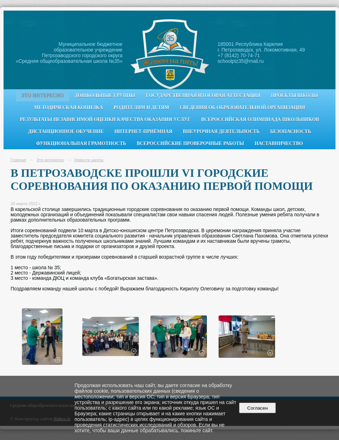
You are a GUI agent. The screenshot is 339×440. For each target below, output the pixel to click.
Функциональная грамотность (81, 143)
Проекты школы (294, 95)
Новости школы (88, 160)
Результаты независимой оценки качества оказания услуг (105, 119)
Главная (18, 160)
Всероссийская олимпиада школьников (260, 119)
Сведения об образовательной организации (242, 107)
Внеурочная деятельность (221, 131)
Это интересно (42, 95)
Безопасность (290, 131)
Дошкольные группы (105, 95)
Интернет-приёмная (143, 131)
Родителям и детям (141, 107)
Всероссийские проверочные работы (190, 143)
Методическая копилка (68, 107)
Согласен (257, 408)
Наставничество (279, 143)
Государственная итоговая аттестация (203, 95)
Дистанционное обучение (66, 131)
